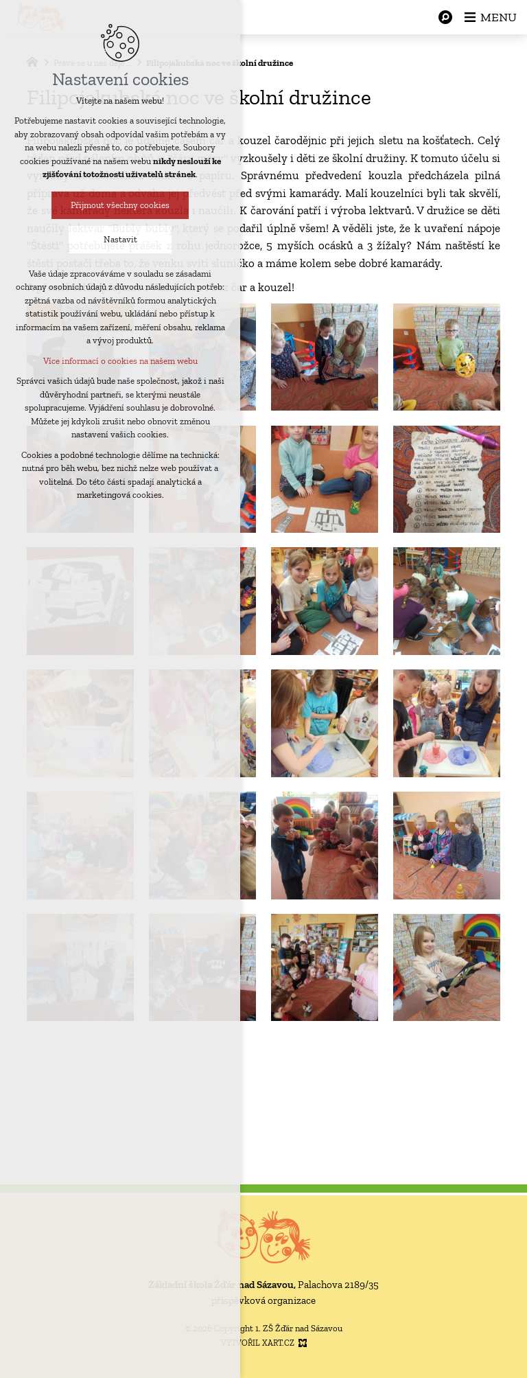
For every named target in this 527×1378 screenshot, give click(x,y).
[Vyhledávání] (445, 17)
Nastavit (114, 239)
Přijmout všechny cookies (114, 205)
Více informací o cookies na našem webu (114, 361)
